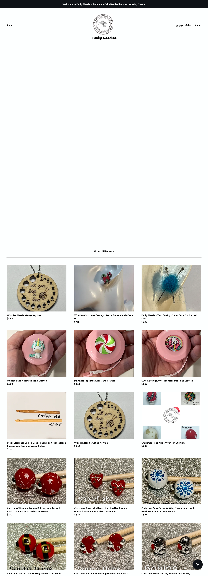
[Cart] (198, 564)
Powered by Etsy (15, 568)
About (198, 25)
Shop (9, 25)
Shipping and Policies (17, 560)
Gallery (189, 25)
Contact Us (12, 557)
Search (179, 25)
